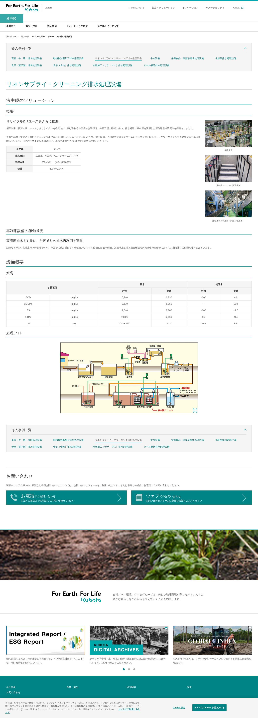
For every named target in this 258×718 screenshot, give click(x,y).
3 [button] (134, 669)
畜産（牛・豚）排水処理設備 (26, 58)
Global (236, 7)
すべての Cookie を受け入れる (209, 707)
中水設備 (155, 58)
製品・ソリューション (163, 7)
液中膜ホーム (12, 36)
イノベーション (190, 7)
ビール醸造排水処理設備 (156, 65)
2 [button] (129, 669)
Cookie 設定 (179, 707)
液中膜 (11, 18)
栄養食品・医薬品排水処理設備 (187, 58)
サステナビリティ (215, 7)
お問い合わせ (13, 692)
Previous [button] (118, 669)
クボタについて (136, 7)
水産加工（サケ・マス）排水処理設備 (112, 65)
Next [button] (140, 669)
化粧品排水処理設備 (225, 58)
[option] (45, 645)
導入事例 (25, 36)
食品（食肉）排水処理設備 (67, 65)
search (250, 8)
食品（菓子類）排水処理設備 (26, 65)
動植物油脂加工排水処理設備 (68, 58)
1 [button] (124, 669)
